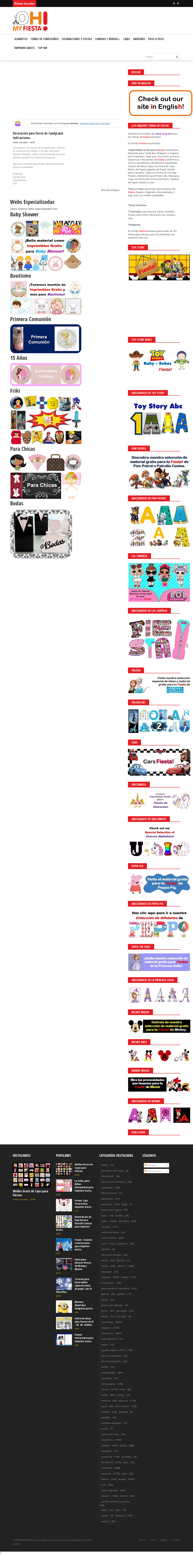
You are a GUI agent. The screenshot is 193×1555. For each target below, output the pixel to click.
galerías (105, 1294)
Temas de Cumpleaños (45, 39)
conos (104, 1243)
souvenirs (106, 1473)
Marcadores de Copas (112, 1170)
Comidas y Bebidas (107, 39)
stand (124, 1473)
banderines (107, 1198)
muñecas (105, 1400)
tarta (103, 1484)
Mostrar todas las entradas (95, 123)
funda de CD (107, 1282)
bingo (124, 1204)
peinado (123, 1411)
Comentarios (153, 1171)
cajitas (104, 1221)
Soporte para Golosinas (113, 1181)
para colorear (122, 1406)
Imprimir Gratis (24, 48)
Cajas (126, 39)
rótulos (123, 1445)
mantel (104, 1366)
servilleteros (107, 1462)
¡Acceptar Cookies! (138, 1542)
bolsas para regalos (111, 1209)
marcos (105, 1389)
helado (104, 1316)
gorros (104, 1310)
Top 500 (42, 48)
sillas (125, 1462)
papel (104, 1406)
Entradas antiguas (110, 190)
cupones (105, 1249)
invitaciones (107, 1333)
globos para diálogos (112, 1305)
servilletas (127, 1456)
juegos (104, 1344)
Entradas (151, 1165)
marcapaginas (108, 1383)
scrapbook (106, 1456)
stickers (105, 1479)
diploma (120, 1260)
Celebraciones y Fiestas (77, 39)
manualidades (108, 1372)
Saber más (161, 1542)
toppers (105, 1495)
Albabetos (21, 39)
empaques (106, 1271)
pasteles (105, 1411)
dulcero (121, 1266)
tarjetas (122, 1479)
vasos (104, 1510)
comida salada (108, 1237)
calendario (123, 1221)
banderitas (106, 1204)
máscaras (123, 1400)
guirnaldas (121, 1310)
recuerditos (107, 1439)
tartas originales (109, 1490)
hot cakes (121, 1316)
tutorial (123, 1495)
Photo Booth (107, 1176)
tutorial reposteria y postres (115, 1501)
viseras (104, 1515)
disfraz (104, 1266)
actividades (107, 1187)
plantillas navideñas (111, 1423)
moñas (120, 1395)
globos (104, 1299)
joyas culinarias (109, 1338)
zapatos (105, 1521)
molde (104, 1395)
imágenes (106, 1327)
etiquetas (105, 1277)
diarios (104, 1260)
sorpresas (106, 1467)
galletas (121, 1294)
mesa (122, 1389)
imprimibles (107, 1322)
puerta (104, 1428)
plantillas (105, 1417)
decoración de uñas (111, 1254)
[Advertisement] (67, 94)
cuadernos (122, 1243)
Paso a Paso (156, 39)
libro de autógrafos (111, 1361)
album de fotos (109, 1193)
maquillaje (106, 1378)
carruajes (105, 1226)
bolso (104, 1215)
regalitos (105, 1445)
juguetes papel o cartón (113, 1350)
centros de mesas (110, 1232)
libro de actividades (111, 1355)
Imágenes (139, 39)
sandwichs (106, 1451)
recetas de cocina (110, 1434)
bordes (119, 1215)
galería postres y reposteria (115, 1288)
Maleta (104, 1165)
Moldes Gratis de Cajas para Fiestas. (30, 1193)
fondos (124, 1277)
